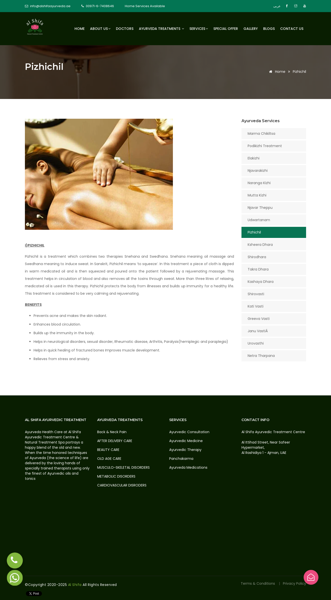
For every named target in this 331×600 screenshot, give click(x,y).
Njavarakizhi (258, 170)
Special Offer (225, 28)
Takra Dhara (258, 269)
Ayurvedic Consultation (189, 431)
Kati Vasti (255, 306)
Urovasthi (256, 343)
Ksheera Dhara (260, 244)
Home (79, 28)
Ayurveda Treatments (161, 28)
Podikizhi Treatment (265, 145)
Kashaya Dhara (261, 281)
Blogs (269, 28)
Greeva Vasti (259, 318)
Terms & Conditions (258, 583)
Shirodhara (257, 256)
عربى (277, 6)
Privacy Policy (294, 583)
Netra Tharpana (261, 355)
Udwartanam (259, 219)
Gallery (250, 28)
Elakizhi (253, 158)
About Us (100, 28)
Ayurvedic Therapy (185, 449)
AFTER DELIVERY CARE (114, 440)
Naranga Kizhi (259, 182)
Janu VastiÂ (258, 331)
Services (198, 28)
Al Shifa (75, 584)
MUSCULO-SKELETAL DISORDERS (123, 467)
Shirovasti (256, 293)
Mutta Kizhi (257, 195)
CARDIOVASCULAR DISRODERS (122, 485)
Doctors (124, 28)
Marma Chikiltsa (261, 133)
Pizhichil (254, 232)
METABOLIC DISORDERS (116, 476)
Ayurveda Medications (188, 467)
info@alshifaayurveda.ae (50, 6)
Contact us (291, 28)
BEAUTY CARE (108, 449)
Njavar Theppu (260, 207)
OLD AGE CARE (109, 458)
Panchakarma (181, 458)
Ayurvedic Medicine (186, 440)
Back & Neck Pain (112, 431)
